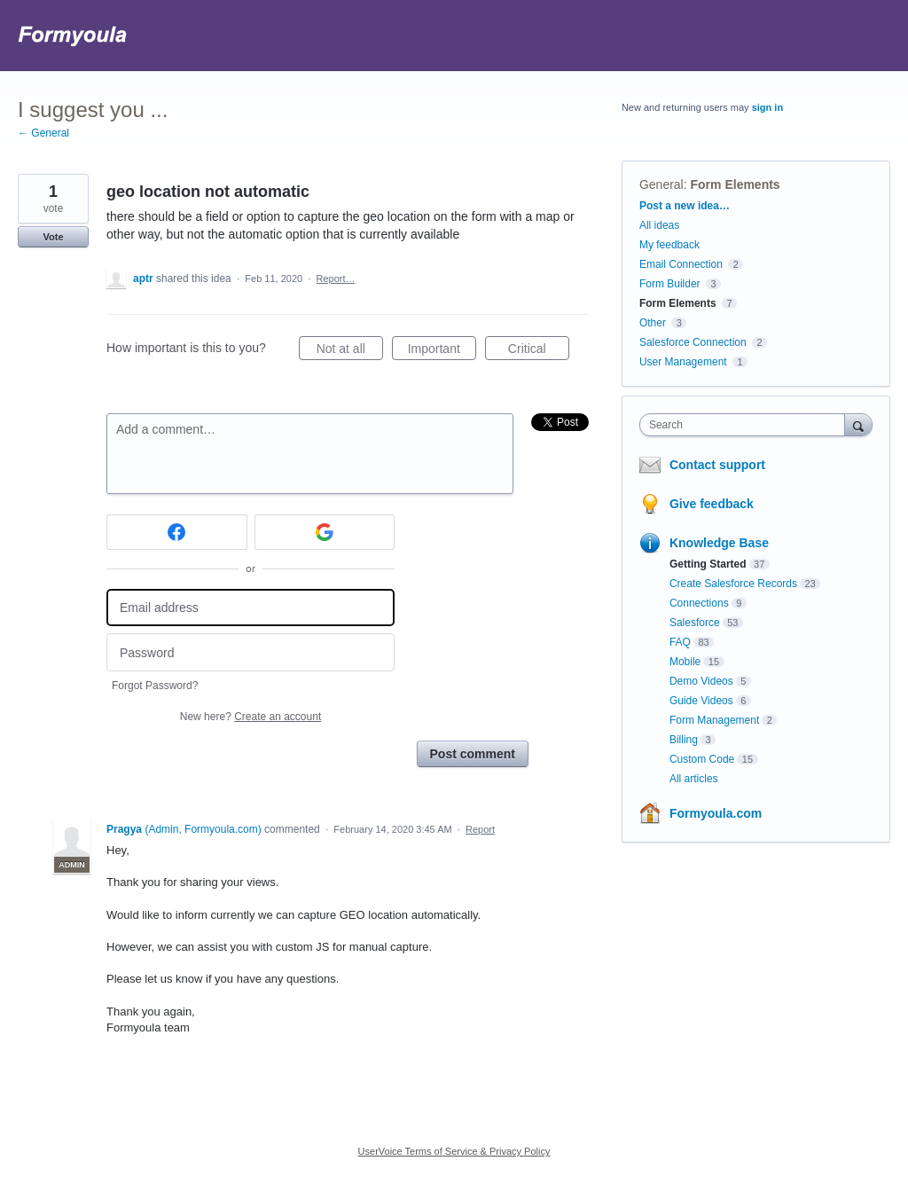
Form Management (714, 720)
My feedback (669, 245)
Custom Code (701, 759)
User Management (683, 362)
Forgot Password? (155, 685)
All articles (693, 778)
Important (442, 351)
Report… (335, 278)
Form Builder (670, 284)
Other (652, 323)
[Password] (250, 652)
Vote (53, 236)
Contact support (717, 465)
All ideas (659, 225)
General (661, 184)
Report (480, 829)
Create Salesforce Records (733, 583)
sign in (767, 107)
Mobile (685, 661)
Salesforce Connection (693, 342)
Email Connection (681, 264)
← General (43, 133)
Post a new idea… (684, 206)
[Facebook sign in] (176, 532)
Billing (683, 739)
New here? (250, 716)
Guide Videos (701, 700)
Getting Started (708, 564)
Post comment (472, 754)
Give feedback (711, 504)
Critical (538, 351)
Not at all (350, 351)
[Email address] (250, 608)
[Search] (858, 424)
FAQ (680, 642)
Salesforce (694, 622)
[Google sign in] (324, 532)
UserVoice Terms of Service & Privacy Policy (454, 1151)
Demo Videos (701, 681)
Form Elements (735, 184)
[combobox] (746, 425)
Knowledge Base (719, 543)
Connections (699, 603)
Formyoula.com (715, 813)
